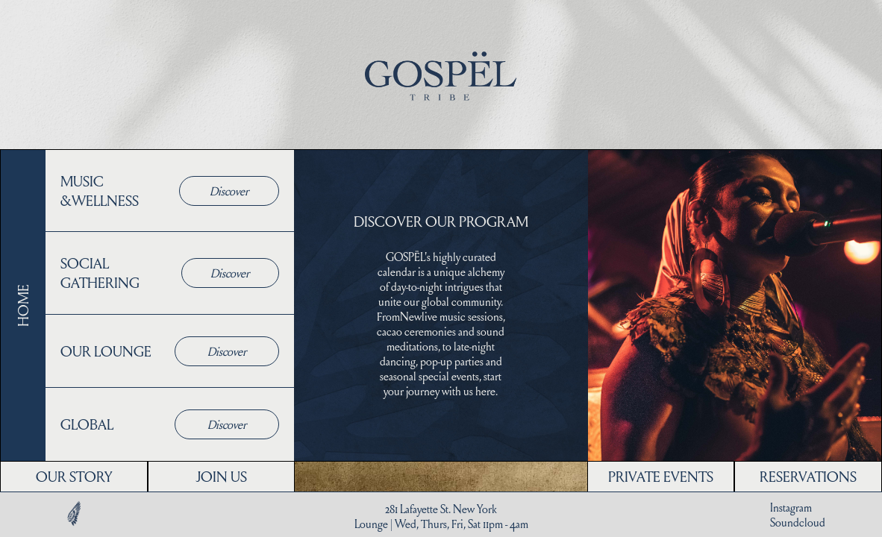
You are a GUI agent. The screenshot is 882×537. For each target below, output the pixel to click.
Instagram (791, 507)
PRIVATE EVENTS (660, 476)
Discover (229, 190)
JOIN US (221, 476)
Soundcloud (797, 522)
